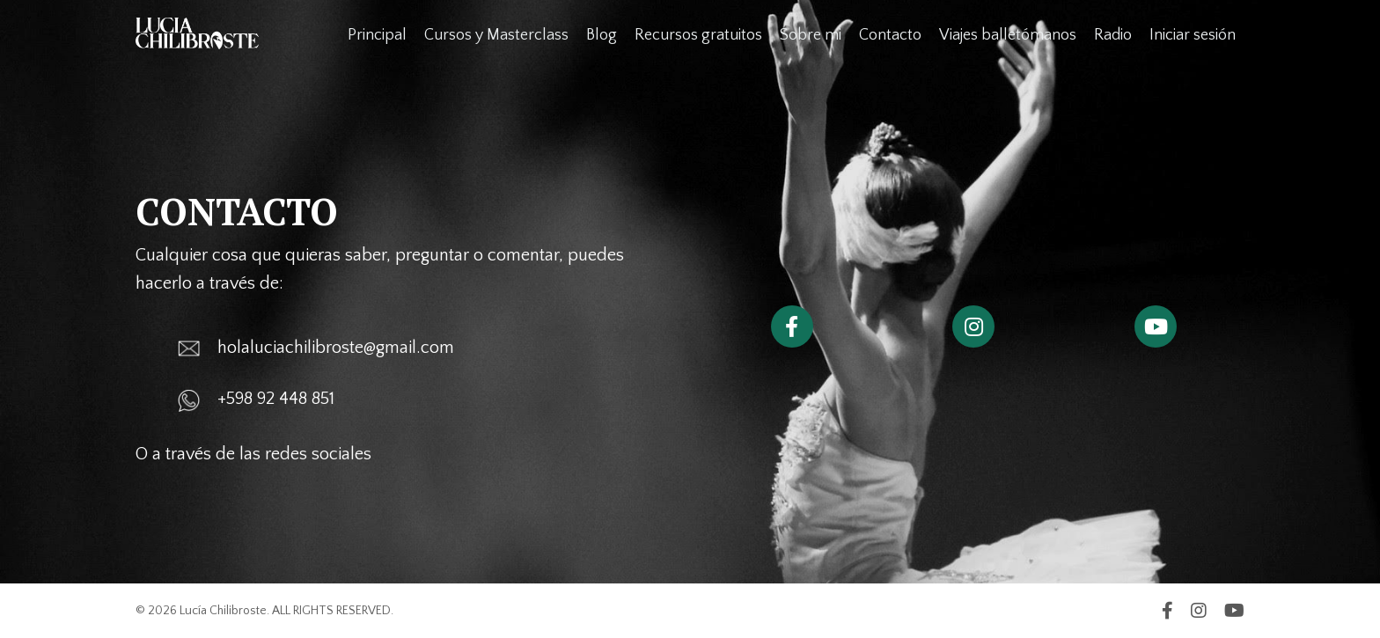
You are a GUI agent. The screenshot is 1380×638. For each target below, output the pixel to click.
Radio (1113, 35)
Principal (377, 35)
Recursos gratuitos (698, 35)
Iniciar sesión (1192, 35)
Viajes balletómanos (1007, 35)
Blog (601, 35)
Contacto (890, 35)
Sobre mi (810, 35)
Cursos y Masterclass (496, 35)
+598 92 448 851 (275, 398)
